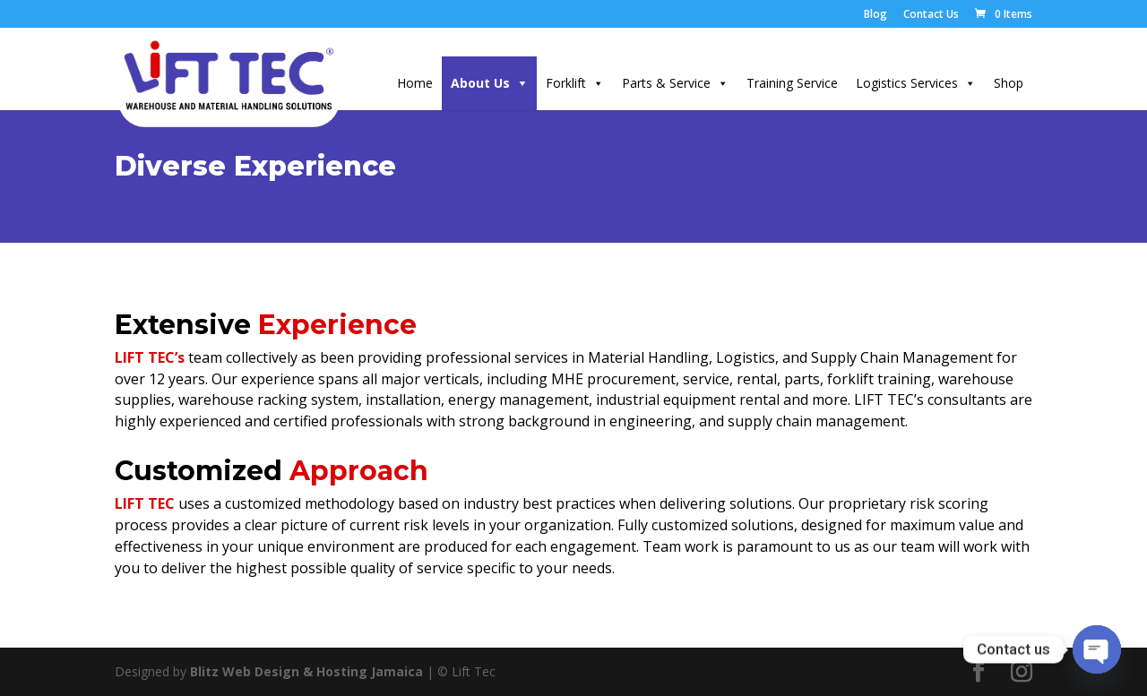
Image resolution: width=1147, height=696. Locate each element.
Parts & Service (666, 82)
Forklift (566, 82)
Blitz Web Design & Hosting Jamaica (306, 671)
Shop (1008, 82)
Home (415, 82)
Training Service (792, 82)
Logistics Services (907, 82)
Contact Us (931, 15)
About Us (480, 82)
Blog (875, 15)
